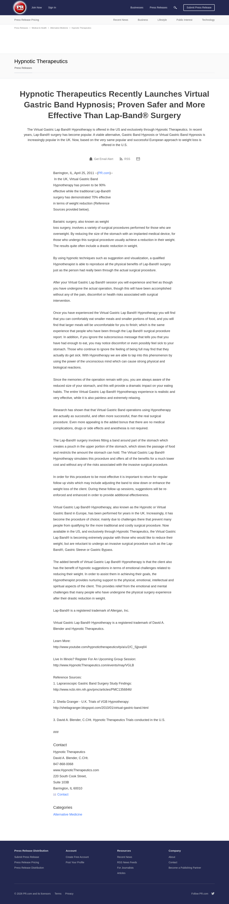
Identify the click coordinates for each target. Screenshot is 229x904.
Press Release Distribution (29, 867)
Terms (58, 893)
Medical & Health (39, 28)
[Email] (138, 159)
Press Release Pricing (26, 862)
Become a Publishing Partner (185, 867)
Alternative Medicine (59, 28)
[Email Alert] (91, 159)
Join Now (36, 7)
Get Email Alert (103, 159)
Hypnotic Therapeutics (81, 28)
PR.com (104, 173)
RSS (127, 159)
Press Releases (21, 28)
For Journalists (125, 867)
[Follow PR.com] (211, 894)
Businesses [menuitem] (136, 7)
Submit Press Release (199, 7)
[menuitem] (175, 7)
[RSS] (121, 159)
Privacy (69, 893)
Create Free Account (77, 857)
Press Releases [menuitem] (158, 7)
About (172, 857)
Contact (61, 794)
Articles (121, 873)
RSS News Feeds (127, 862)
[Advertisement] (114, 41)
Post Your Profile (75, 862)
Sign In (52, 7)
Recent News (124, 857)
